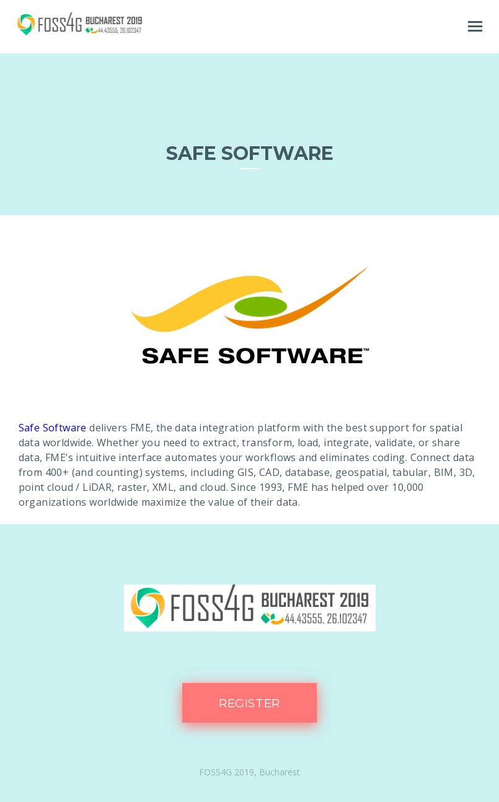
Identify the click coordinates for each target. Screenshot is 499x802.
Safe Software (53, 427)
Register (249, 703)
